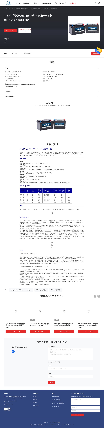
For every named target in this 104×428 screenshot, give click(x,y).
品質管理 (35, 402)
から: (50, 365)
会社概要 (35, 396)
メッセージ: (52, 346)
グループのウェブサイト (60, 4)
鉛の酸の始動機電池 (56, 399)
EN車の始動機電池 (55, 290)
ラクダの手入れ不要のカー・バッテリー (21, 290)
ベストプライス (10, 30)
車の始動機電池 (16, 8)
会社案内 (35, 399)
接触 (51, 382)
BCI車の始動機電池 (41, 290)
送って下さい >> (77, 415)
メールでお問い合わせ (25, 30)
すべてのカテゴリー (56, 406)
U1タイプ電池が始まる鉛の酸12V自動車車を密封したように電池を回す (88, 325)
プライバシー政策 (56, 422)
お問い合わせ (35, 405)
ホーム (5, 8)
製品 (10, 8)
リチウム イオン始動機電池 (58, 403)
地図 (45, 422)
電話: (50, 373)
